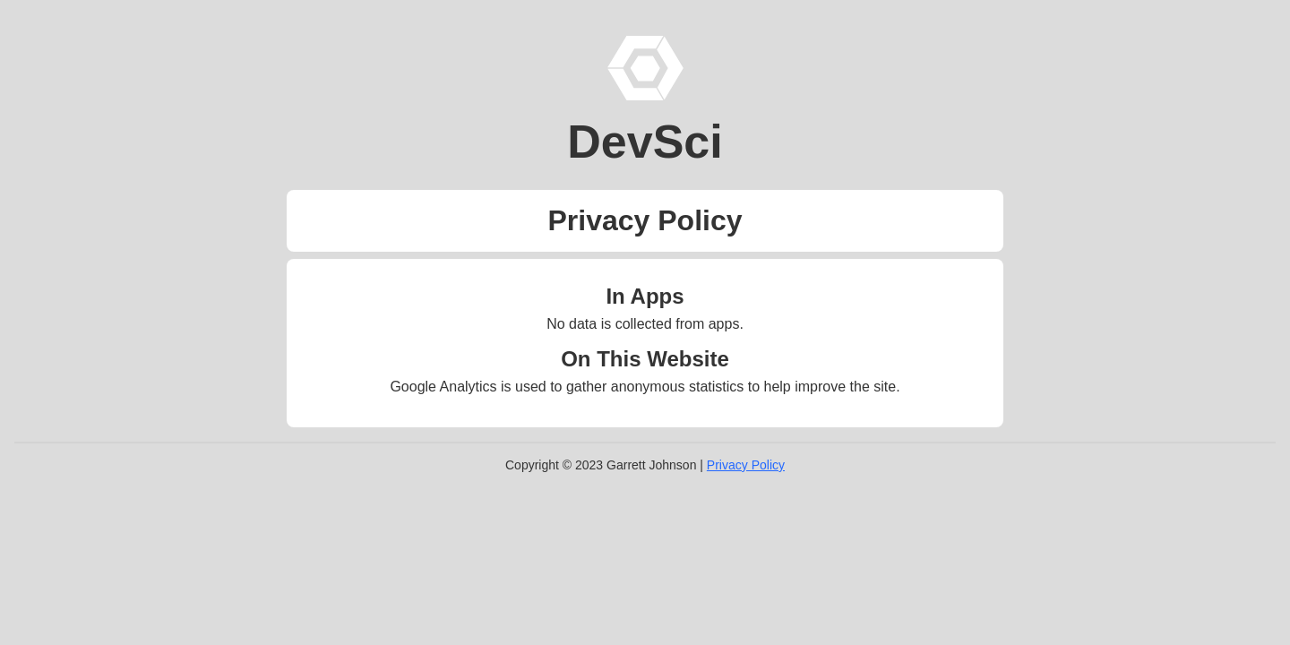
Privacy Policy (746, 465)
